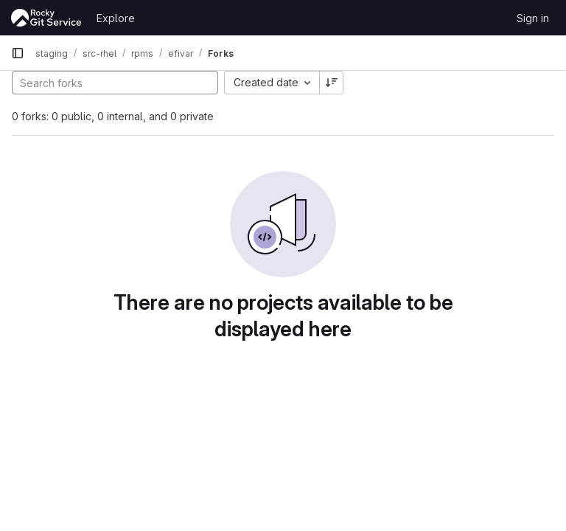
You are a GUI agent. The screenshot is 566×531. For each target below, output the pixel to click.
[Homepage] (46, 18)
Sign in (533, 18)
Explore (116, 18)
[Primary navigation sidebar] (17, 53)
